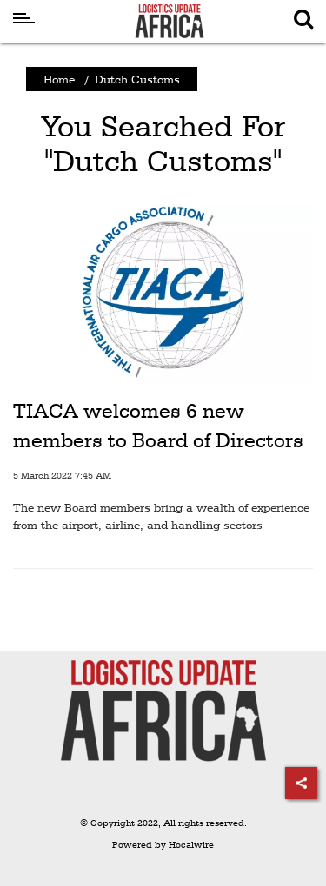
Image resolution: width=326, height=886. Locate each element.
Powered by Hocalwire (163, 844)
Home (59, 79)
